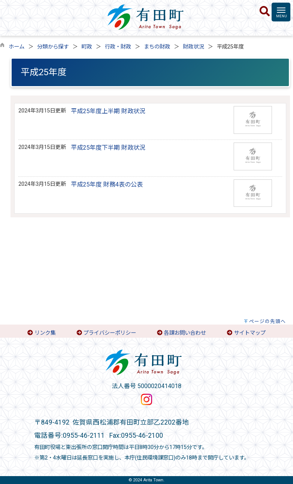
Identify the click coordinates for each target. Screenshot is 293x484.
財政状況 (193, 47)
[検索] (265, 12)
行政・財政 (118, 47)
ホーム (16, 47)
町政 (87, 47)
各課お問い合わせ (185, 333)
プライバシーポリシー (109, 333)
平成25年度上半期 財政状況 (108, 111)
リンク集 (45, 333)
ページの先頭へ (267, 321)
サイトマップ (250, 333)
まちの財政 (157, 47)
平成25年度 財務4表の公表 (107, 184)
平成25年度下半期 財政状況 (108, 147)
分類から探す (53, 47)
